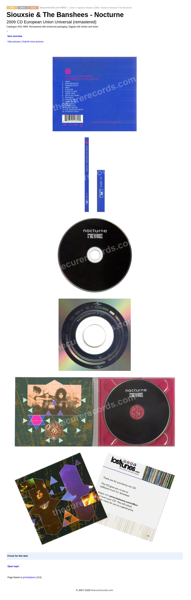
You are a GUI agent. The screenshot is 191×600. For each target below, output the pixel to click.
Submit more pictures (32, 41)
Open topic (13, 566)
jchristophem (29, 577)
